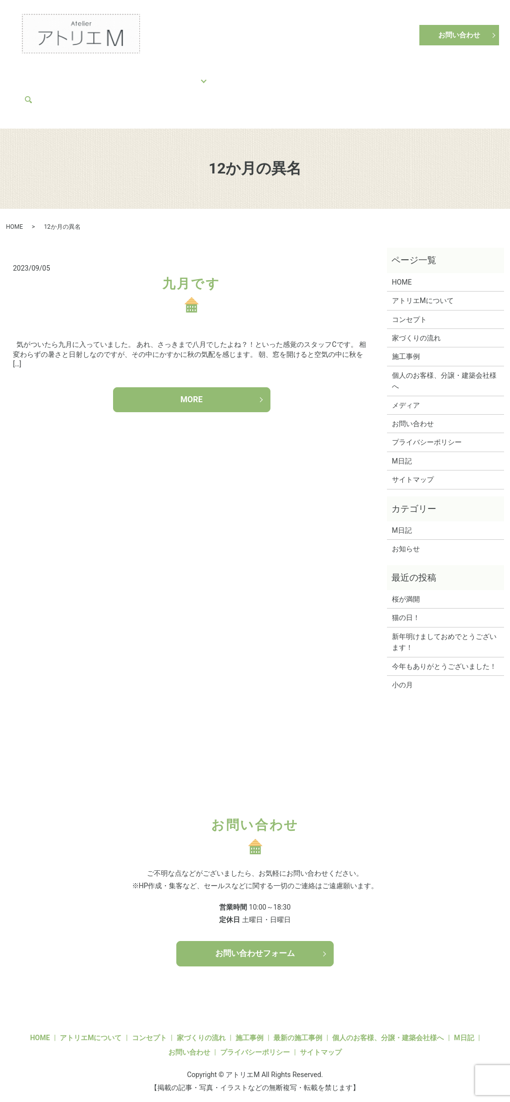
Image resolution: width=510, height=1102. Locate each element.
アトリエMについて (378, 75)
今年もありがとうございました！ (444, 657)
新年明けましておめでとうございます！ (444, 633)
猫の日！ (406, 609)
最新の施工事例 (297, 1029)
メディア (42, 91)
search (75, 91)
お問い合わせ (459, 35)
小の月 (402, 676)
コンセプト (80, 75)
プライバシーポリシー (427, 434)
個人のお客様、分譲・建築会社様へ (277, 75)
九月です (191, 274)
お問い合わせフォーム (255, 944)
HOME (38, 75)
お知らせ (406, 540)
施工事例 (191, 75)
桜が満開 (406, 590)
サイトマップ (413, 470)
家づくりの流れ (137, 75)
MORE (191, 390)
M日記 (434, 75)
